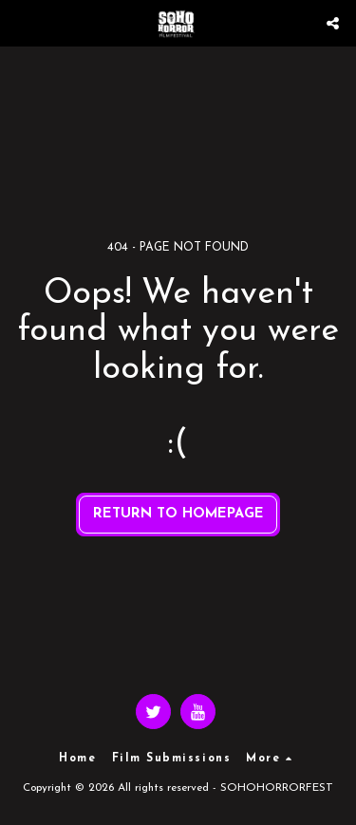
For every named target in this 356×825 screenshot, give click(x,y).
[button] (21, 23)
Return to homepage (178, 514)
